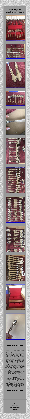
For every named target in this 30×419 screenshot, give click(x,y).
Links (15, 403)
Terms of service (15, 409)
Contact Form (15, 405)
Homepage (15, 401)
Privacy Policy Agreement (15, 407)
